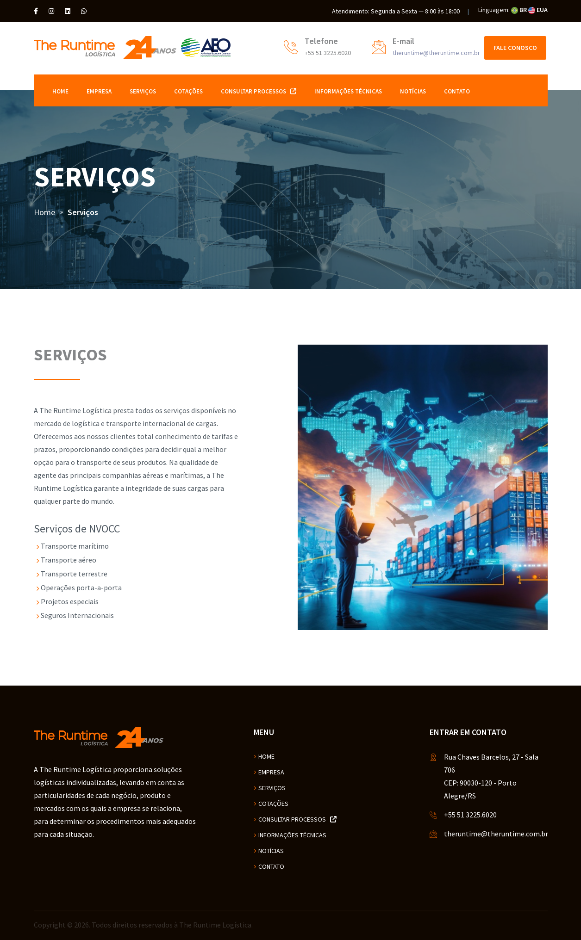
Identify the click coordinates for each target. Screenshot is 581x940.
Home (60, 91)
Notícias (413, 91)
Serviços (143, 91)
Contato (457, 91)
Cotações (188, 91)
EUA (538, 10)
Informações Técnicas (348, 91)
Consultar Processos (258, 91)
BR (519, 10)
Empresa (99, 91)
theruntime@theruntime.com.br (436, 53)
